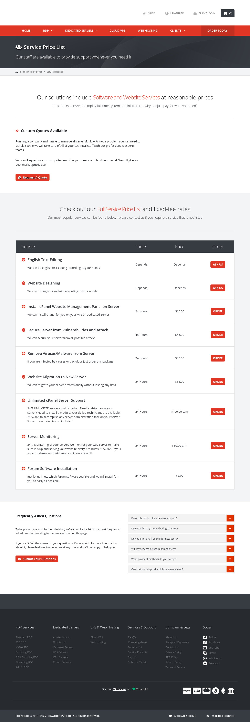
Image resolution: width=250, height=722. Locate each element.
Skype (209, 653)
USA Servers (60, 652)
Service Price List (55, 71)
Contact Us (172, 647)
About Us (171, 637)
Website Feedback (221, 716)
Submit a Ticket (137, 662)
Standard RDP (23, 637)
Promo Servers (62, 662)
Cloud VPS (117, 30)
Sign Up (132, 657)
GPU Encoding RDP (26, 657)
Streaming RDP (24, 662)
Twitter (210, 637)
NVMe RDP (21, 647)
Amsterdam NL (62, 637)
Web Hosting (147, 30)
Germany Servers (63, 647)
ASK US (218, 264)
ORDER (218, 311)
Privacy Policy (173, 652)
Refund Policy (173, 662)
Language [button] (173, 13)
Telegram (211, 663)
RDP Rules (172, 657)
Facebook (211, 642)
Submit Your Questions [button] (37, 559)
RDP (46, 30)
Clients (175, 30)
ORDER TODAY (217, 30)
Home (26, 30)
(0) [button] (227, 13)
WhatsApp (212, 658)
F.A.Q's (132, 637)
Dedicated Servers (79, 30)
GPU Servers (60, 657)
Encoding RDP (23, 652)
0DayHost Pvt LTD (59, 716)
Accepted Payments (177, 642)
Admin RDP (22, 667)
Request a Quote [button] (32, 177)
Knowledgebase (137, 642)
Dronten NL (60, 642)
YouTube (211, 648)
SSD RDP (20, 642)
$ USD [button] (148, 13)
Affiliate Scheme (182, 716)
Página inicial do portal (31, 71)
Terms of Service (175, 667)
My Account (135, 647)
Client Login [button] (203, 13)
